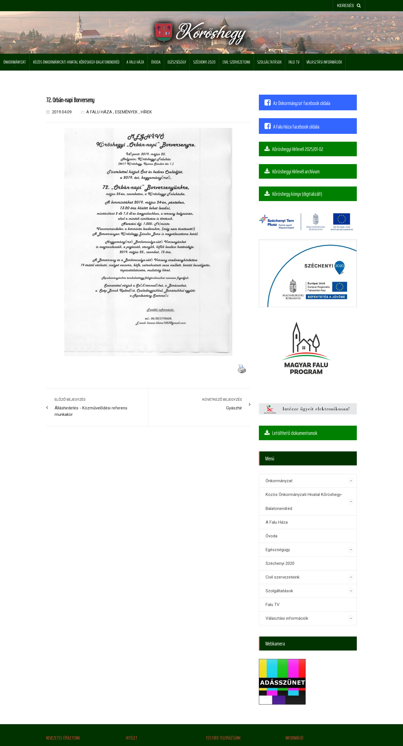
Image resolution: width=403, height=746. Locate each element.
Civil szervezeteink (236, 62)
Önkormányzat (14, 62)
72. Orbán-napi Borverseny (70, 100)
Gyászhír (234, 408)
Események (126, 112)
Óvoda (156, 62)
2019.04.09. (59, 112)
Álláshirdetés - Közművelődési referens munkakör (91, 411)
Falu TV (294, 62)
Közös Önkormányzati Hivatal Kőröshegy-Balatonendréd (76, 62)
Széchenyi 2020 (204, 62)
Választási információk (324, 62)
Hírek (146, 112)
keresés (349, 5)
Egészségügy (177, 62)
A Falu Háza (135, 62)
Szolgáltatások (269, 62)
